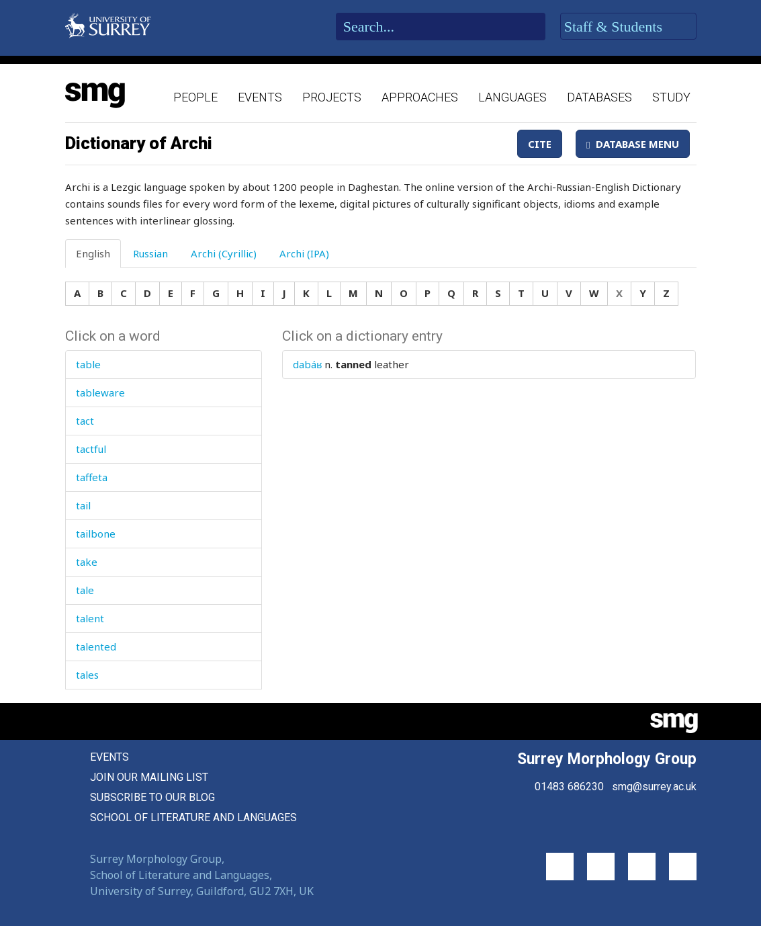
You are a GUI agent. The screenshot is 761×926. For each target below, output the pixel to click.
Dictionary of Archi (138, 143)
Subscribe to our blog (152, 797)
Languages (512, 97)
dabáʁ (307, 364)
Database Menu (632, 144)
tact (85, 420)
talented (96, 646)
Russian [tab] (150, 253)
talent (90, 618)
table (88, 364)
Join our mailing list (149, 777)
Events (260, 97)
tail (83, 505)
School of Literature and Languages (193, 817)
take (86, 562)
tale (85, 590)
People (195, 97)
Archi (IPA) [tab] (304, 253)
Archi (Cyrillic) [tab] (224, 253)
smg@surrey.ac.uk (654, 786)
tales (87, 674)
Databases (599, 97)
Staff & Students (628, 26)
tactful (91, 449)
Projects (331, 97)
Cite (539, 144)
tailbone (96, 533)
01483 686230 (569, 786)
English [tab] (93, 253)
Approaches (420, 97)
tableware (100, 392)
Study (671, 97)
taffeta (91, 477)
